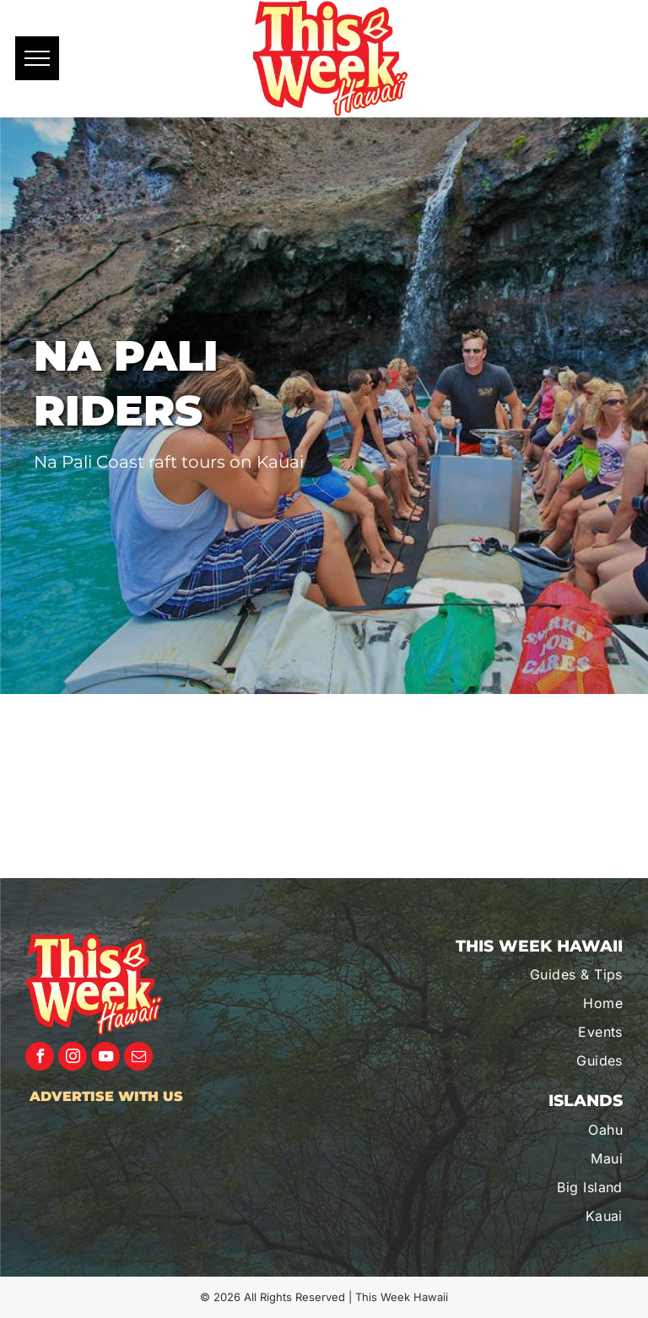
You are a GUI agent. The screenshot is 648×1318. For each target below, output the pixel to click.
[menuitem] (534, 974)
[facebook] (39, 1058)
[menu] (37, 58)
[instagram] (72, 1058)
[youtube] (105, 1058)
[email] (138, 1058)
